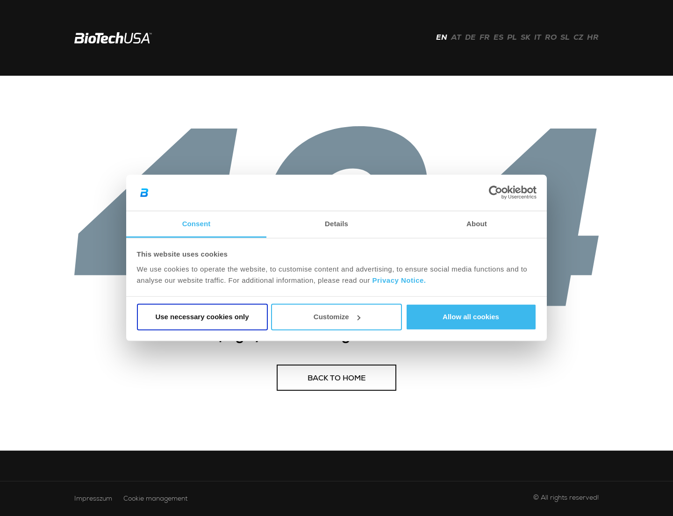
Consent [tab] (196, 224)
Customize (337, 317)
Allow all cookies (471, 317)
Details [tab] (336, 224)
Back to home (337, 379)
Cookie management (155, 499)
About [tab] (476, 224)
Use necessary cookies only (202, 317)
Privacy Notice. (399, 280)
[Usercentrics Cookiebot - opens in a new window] (496, 193)
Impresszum (93, 499)
